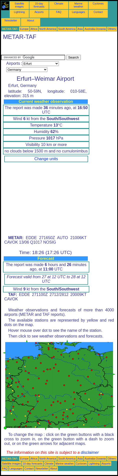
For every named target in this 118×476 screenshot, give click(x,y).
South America (66, 28)
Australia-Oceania (95, 28)
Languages (78, 11)
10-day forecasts (39, 5)
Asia (80, 28)
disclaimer (90, 452)
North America (47, 28)
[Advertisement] (41, 48)
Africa (34, 28)
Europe (24, 28)
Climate (58, 3)
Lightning (19, 11)
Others (112, 28)
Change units (46, 159)
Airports (39, 11)
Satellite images (19, 5)
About (30, 20)
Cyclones (98, 3)
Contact (98, 11)
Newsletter (10, 20)
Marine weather (78, 5)
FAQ (58, 11)
